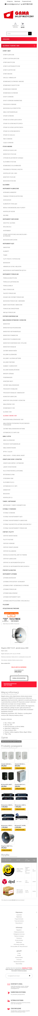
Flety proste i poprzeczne (11, 259)
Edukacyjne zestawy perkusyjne (13, 297)
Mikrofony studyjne (9, 154)
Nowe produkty (19, 957)
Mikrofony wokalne (9, 347)
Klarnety (6, 251)
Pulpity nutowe (8, 539)
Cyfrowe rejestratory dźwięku (13, 158)
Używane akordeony (9, 578)
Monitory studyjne (9, 177)
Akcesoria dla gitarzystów (12, 108)
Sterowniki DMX (8, 478)
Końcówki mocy (8, 381)
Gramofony (6, 490)
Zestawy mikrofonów (10, 350)
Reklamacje (19, 942)
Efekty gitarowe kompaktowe (12, 100)
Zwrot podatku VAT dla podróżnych (19, 946)
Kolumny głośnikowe (10, 354)
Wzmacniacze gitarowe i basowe (13, 81)
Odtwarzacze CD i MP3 (10, 486)
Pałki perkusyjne (8, 289)
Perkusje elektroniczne (11, 282)
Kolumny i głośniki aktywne (12, 358)
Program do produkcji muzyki (13, 169)
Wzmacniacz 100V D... (7, 805)
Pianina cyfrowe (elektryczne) (13, 196)
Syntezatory (7, 200)
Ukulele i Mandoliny (9, 77)
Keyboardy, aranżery (9, 192)
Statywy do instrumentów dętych (14, 562)
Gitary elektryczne (9, 70)
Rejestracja (17, 1)
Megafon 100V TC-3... (7, 846)
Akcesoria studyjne (9, 181)
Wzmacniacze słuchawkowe (12, 165)
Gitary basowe (7, 74)
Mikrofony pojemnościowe (12, 339)
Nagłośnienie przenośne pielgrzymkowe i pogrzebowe (16, 424)
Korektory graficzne (10, 396)
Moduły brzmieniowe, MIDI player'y (14, 207)
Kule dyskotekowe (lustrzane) (13, 471)
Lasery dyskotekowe (9, 467)
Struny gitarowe (8, 116)
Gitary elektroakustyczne (11, 66)
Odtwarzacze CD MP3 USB (11, 432)
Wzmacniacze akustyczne (11, 85)
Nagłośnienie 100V (9, 404)
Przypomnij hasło (26, 1)
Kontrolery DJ (7, 497)
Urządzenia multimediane (11, 608)
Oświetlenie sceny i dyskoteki (12, 459)
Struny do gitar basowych (11, 131)
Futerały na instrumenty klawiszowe (15, 520)
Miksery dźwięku (8, 373)
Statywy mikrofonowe (10, 536)
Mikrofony (6, 324)
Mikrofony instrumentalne (12, 331)
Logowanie (19, 914)
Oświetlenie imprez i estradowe (13, 463)
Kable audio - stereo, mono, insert (14, 455)
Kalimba (5, 215)
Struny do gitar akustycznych (13, 123)
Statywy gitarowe (8, 543)
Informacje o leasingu (19, 944)
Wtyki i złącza (7, 451)
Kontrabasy (7, 230)
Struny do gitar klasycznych (12, 119)
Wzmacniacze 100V (9, 408)
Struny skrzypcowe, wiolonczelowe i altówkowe (15, 235)
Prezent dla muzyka (9, 570)
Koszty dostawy (19, 940)
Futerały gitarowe (9, 513)
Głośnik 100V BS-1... (6, 764)
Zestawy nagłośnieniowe (11, 385)
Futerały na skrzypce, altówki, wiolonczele (17, 524)
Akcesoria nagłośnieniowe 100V (13, 419)
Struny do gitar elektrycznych (13, 127)
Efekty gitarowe (8, 97)
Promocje (19, 959)
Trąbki (5, 255)
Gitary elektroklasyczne (11, 58)
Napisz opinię (4, 650)
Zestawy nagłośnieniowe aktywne (14, 428)
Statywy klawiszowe (9, 558)
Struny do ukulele (9, 135)
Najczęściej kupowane (19, 961)
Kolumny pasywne (9, 362)
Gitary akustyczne (9, 62)
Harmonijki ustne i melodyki (12, 266)
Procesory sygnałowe (10, 389)
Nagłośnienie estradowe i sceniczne (14, 320)
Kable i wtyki (7, 436)
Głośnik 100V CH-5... (20, 784)
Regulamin (19, 930)
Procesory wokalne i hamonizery (14, 393)
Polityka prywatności (19, 932)
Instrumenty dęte (8, 243)
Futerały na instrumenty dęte (12, 516)
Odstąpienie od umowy (19, 934)
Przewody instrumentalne (11, 444)
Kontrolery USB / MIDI (10, 173)
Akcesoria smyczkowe (10, 240)
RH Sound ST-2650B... (20, 825)
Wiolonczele (7, 227)
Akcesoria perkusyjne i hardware (14, 301)
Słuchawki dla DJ (8, 482)
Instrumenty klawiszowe (11, 188)
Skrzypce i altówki (9, 223)
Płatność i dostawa (19, 936)
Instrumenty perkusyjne (11, 274)
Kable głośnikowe (9, 440)
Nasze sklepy (19, 963)
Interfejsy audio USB (9, 150)
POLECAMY (6, 604)
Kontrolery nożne (9, 211)
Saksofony (6, 247)
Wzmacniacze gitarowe (10, 93)
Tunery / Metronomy (9, 501)
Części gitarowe (8, 142)
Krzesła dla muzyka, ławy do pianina (15, 555)
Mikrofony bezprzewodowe (12, 327)
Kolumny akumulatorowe (11, 370)
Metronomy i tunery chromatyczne (14, 505)
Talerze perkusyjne (9, 293)
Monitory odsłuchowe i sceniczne (14, 400)
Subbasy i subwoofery (10, 366)
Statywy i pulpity (8, 532)
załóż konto (15, 27)
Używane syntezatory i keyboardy (14, 581)
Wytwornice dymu (9, 474)
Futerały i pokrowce (9, 509)
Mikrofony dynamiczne (10, 335)
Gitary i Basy (7, 51)
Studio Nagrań (7, 146)
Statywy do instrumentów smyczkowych (16, 566)
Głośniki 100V (7, 412)
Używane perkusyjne (9, 589)
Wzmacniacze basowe (10, 89)
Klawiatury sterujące (10, 204)
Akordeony (6, 262)
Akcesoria (6, 493)
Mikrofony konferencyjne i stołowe (15, 343)
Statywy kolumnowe (9, 551)
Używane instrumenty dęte (11, 597)
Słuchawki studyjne (9, 162)
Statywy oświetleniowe (10, 547)
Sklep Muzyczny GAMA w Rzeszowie (11, 623)
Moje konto (19, 912)
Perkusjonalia (8, 285)
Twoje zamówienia (19, 921)
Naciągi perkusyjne (9, 312)
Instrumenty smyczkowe (11, 219)
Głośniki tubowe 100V (10, 415)
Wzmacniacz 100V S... (20, 805)
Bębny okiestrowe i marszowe (12, 305)
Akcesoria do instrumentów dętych (14, 270)
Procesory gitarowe (9, 104)
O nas (19, 953)
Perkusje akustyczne (10, 278)
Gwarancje (19, 938)
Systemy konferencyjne (10, 316)
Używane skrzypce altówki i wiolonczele (16, 601)
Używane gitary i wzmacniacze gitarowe (16, 585)
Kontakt (19, 955)
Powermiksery (7, 377)
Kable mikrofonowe (9, 448)
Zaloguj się (10, 1)
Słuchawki (6, 184)
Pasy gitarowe (7, 139)
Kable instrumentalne (10, 112)
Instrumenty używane (10, 574)
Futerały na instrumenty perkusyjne (15, 528)
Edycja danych (19, 923)
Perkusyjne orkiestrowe (11, 308)
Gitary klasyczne (8, 54)
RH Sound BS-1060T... (6, 784)
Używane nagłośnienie (10, 593)
